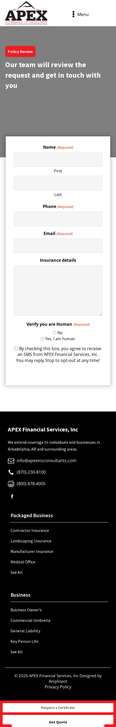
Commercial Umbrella (30, 620)
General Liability (25, 630)
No (60, 332)
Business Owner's (26, 609)
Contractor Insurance (29, 530)
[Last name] (58, 183)
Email (58, 233)
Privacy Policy (58, 687)
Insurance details (58, 260)
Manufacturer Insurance (31, 551)
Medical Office (22, 561)
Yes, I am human (60, 338)
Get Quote (58, 722)
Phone (58, 206)
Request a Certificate (58, 707)
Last (58, 194)
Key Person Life (24, 641)
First (58, 170)
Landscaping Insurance (30, 540)
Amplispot (58, 681)
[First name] (58, 159)
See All (16, 572)
